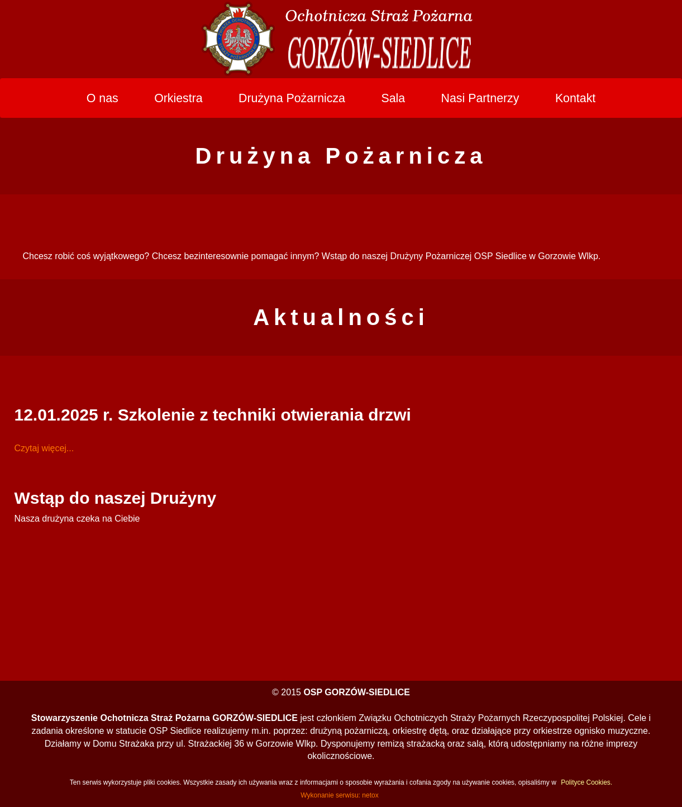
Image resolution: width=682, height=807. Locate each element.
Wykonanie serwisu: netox (339, 795)
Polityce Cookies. (586, 782)
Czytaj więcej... (44, 448)
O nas (102, 98)
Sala (393, 98)
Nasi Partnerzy (480, 98)
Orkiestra (178, 98)
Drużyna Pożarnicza (292, 98)
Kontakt (575, 98)
